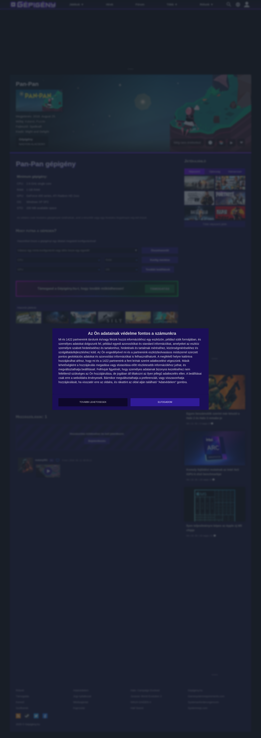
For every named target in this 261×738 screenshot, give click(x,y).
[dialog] (130, 369)
